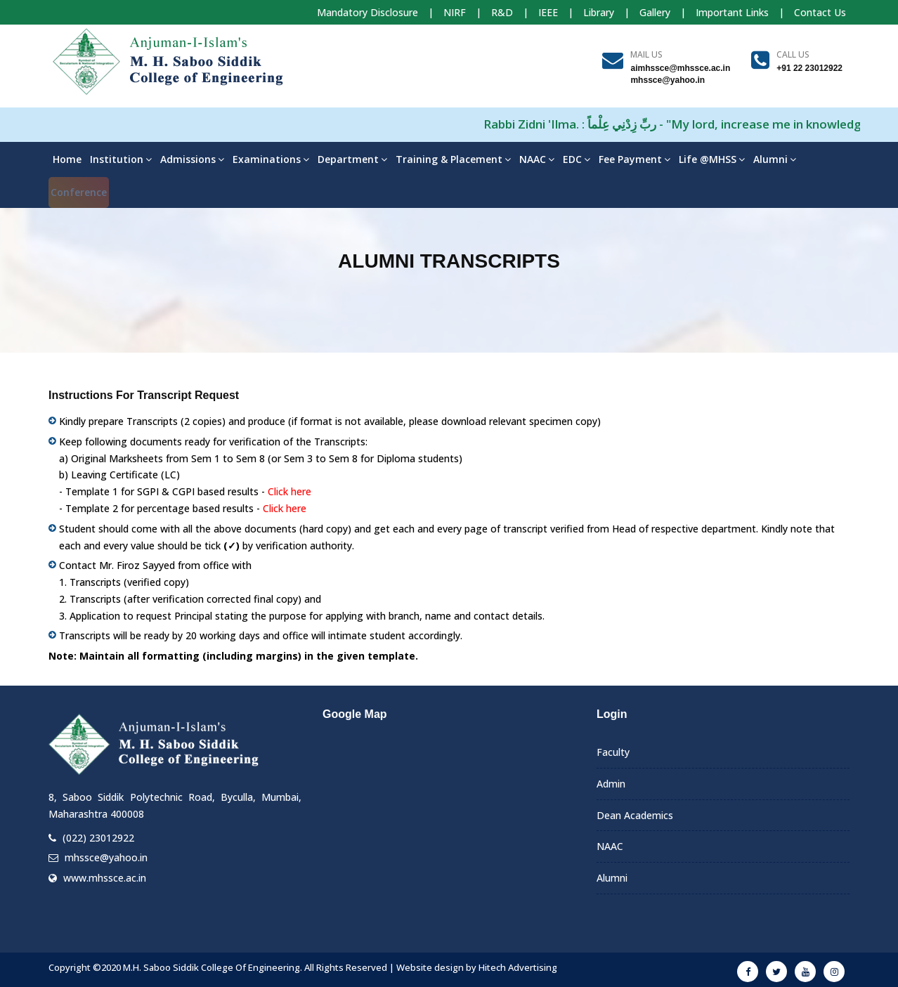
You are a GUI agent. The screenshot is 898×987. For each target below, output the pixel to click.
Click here (289, 491)
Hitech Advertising (518, 967)
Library (598, 12)
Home (67, 159)
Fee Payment (634, 159)
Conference (79, 192)
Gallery (654, 12)
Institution (121, 159)
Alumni (774, 159)
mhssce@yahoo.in (106, 857)
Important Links (732, 12)
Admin (611, 783)
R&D (502, 12)
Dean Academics (635, 815)
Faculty (613, 752)
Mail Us (646, 54)
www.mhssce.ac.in (104, 877)
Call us (792, 54)
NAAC (536, 159)
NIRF (454, 12)
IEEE (548, 12)
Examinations (271, 159)
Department (352, 159)
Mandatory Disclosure (367, 12)
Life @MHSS (712, 159)
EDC (576, 159)
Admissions (192, 159)
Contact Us (820, 12)
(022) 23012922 (98, 837)
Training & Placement (453, 159)
